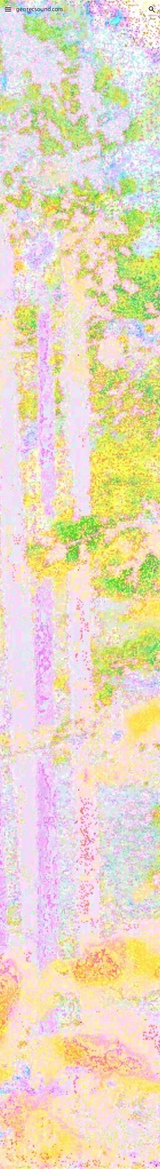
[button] (8, 9)
